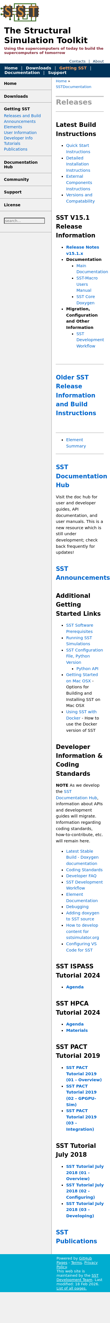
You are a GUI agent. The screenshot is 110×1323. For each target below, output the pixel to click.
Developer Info (18, 138)
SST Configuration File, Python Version (84, 656)
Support (57, 72)
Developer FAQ (81, 876)
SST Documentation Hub (81, 476)
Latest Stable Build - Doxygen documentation (82, 857)
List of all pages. (72, 1288)
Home (11, 68)
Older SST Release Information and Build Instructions (76, 395)
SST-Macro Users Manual (86, 284)
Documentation (22, 72)
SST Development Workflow (90, 339)
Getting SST (73, 68)
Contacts (77, 61)
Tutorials (12, 143)
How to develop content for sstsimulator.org (82, 931)
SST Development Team (78, 1277)
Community (16, 179)
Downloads (38, 68)
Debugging (77, 906)
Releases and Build (22, 115)
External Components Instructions (79, 182)
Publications (15, 149)
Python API (87, 668)
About (98, 61)
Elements (13, 127)
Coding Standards (84, 870)
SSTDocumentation (73, 87)
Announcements (20, 121)
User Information (20, 132)
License (12, 205)
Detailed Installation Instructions (78, 164)
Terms (76, 1262)
